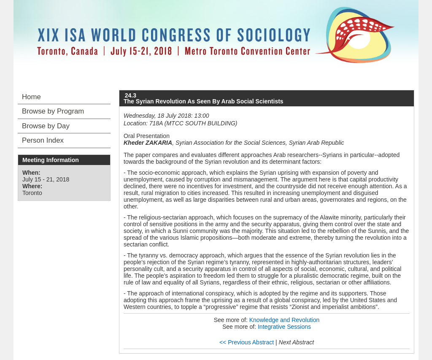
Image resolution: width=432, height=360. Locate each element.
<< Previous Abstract (246, 342)
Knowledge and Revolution (284, 320)
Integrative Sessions (284, 326)
